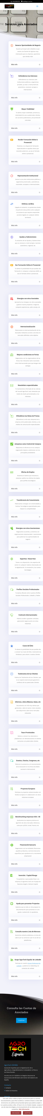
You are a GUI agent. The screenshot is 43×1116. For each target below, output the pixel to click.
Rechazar (15, 1113)
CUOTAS (21, 1020)
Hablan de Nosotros (11, 1090)
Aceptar (28, 1113)
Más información (24, 1109)
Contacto (8, 1088)
